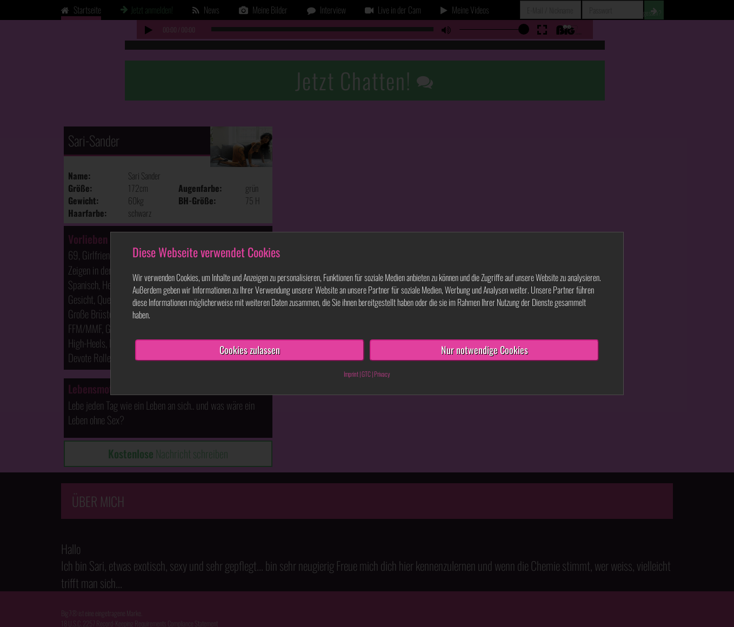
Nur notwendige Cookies (484, 350)
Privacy (382, 373)
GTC (366, 373)
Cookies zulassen (249, 350)
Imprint (351, 373)
